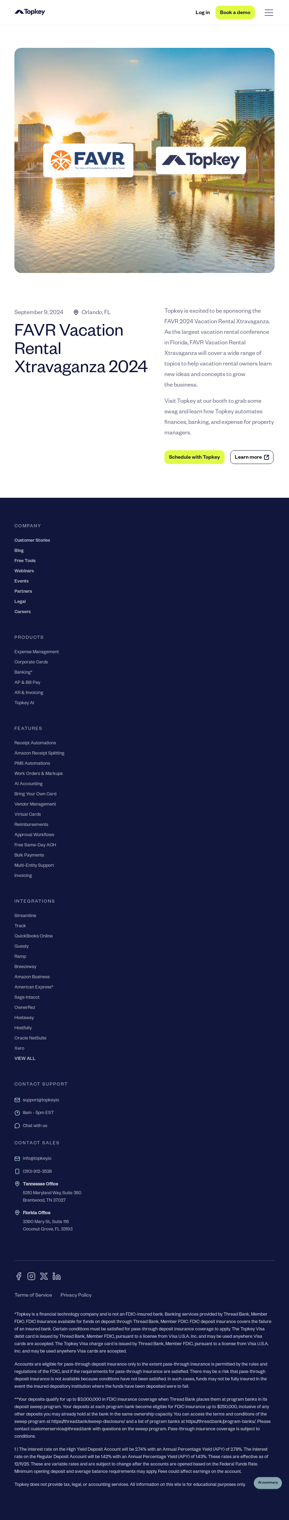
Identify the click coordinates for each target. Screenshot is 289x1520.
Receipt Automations (35, 743)
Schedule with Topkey (194, 458)
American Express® (34, 987)
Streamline (25, 916)
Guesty (21, 947)
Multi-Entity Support (34, 866)
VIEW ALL (25, 1059)
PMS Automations (32, 764)
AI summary (268, 1485)
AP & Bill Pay (27, 683)
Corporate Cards (31, 662)
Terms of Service (33, 1296)
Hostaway (24, 1018)
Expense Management (36, 652)
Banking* (23, 672)
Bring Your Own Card (35, 794)
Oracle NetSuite (30, 1038)
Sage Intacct (26, 998)
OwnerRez (24, 1008)
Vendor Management (35, 804)
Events (21, 581)
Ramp (20, 957)
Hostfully (23, 1028)
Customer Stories (32, 541)
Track (20, 926)
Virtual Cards (27, 815)
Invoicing (23, 876)
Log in (203, 13)
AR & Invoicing (28, 693)
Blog (19, 551)
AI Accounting (28, 784)
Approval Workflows (34, 835)
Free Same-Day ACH (35, 845)
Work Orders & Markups (38, 774)
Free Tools (25, 561)
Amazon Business (32, 977)
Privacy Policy (76, 1296)
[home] (29, 12)
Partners (23, 592)
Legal (20, 602)
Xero (19, 1049)
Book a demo (235, 13)
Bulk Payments (29, 855)
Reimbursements (31, 825)
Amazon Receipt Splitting (39, 753)
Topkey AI (24, 703)
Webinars (24, 571)
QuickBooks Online (33, 936)
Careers (22, 612)
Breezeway (25, 967)
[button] (267, 12)
